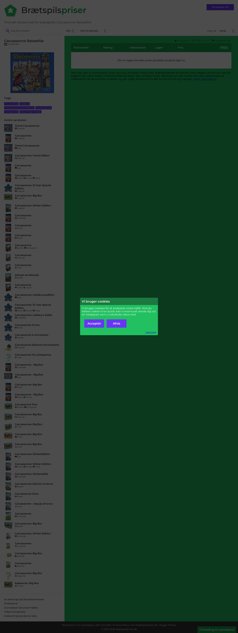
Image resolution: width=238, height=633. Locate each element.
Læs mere (150, 332)
